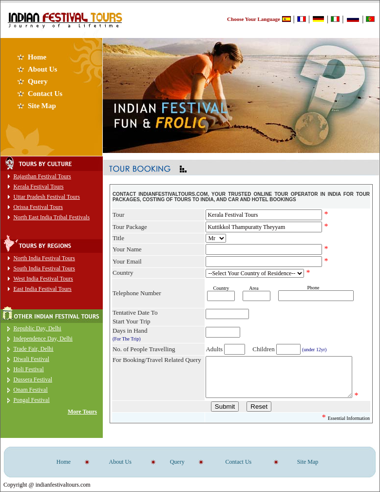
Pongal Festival (31, 400)
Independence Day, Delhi (43, 338)
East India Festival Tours (42, 288)
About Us (42, 69)
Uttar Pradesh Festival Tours (46, 196)
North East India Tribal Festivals (51, 217)
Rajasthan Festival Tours (42, 176)
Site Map (42, 106)
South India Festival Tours (44, 268)
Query (38, 81)
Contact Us (45, 93)
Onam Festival (30, 389)
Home (37, 57)
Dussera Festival (32, 379)
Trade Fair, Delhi (33, 348)
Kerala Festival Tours (38, 186)
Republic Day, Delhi (37, 328)
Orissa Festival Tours (38, 207)
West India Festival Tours (43, 278)
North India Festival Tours (44, 258)
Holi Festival (28, 369)
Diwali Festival (31, 359)
